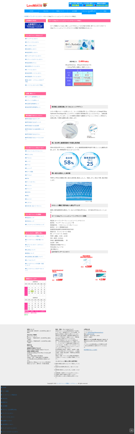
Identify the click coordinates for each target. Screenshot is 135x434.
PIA (28, 174)
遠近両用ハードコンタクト (34, 72)
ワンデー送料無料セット (33, 95)
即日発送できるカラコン (33, 132)
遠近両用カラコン (32, 62)
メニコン (29, 180)
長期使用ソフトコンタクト (34, 75)
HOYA (28, 187)
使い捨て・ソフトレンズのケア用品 (35, 79)
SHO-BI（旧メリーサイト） (34, 200)
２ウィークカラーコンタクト (35, 58)
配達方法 (4, 394)
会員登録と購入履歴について (35, 249)
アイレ (29, 160)
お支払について (31, 242)
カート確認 (5, 383)
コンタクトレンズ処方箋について (36, 234)
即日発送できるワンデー (33, 117)
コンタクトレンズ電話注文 (9, 386)
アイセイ (29, 170)
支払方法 (4, 390)
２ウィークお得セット (33, 98)
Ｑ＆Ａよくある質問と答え (9, 401)
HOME (4, 379)
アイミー (29, 184)
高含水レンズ (30, 215)
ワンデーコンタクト (36, 16)
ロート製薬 (30, 167)
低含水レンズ (30, 212)
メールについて (31, 252)
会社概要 (4, 397)
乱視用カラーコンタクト (33, 65)
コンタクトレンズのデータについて (35, 261)
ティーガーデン (31, 177)
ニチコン (29, 197)
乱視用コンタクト (32, 48)
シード (29, 157)
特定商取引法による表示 (90, 341)
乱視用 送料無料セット (33, 102)
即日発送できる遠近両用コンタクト (35, 127)
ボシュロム (30, 150)
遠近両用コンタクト (32, 52)
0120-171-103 (90, 326)
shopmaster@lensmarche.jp (95, 324)
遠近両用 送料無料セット (34, 105)
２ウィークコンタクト (33, 42)
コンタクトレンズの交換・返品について (35, 256)
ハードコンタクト (32, 69)
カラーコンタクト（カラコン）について (35, 238)
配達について (30, 245)
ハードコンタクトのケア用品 (35, 83)
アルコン (29, 153)
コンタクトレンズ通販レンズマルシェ (67, 375)
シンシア (29, 164)
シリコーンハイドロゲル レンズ (35, 219)
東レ (28, 190)
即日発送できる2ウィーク (34, 120)
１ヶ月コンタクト (32, 45)
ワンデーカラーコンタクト (34, 55)
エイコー (29, 194)
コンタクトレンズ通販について (35, 230)
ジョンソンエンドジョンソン (35, 147)
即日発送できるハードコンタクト (36, 135)
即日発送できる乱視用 (33, 123)
